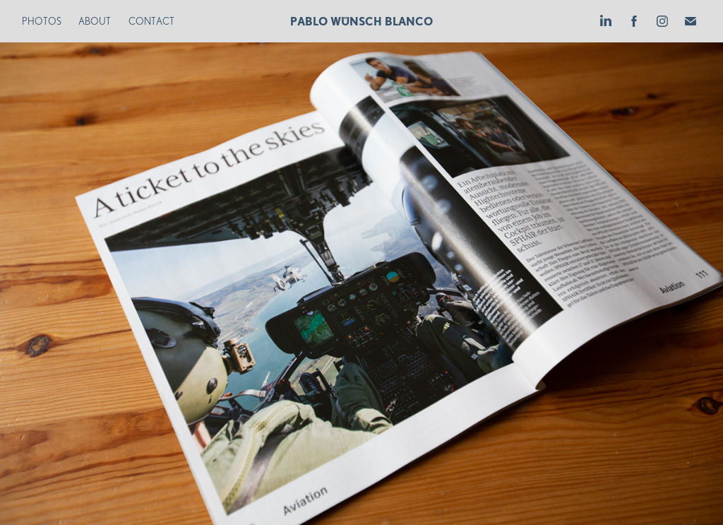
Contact (151, 21)
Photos (41, 21)
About (94, 21)
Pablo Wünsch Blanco (361, 21)
